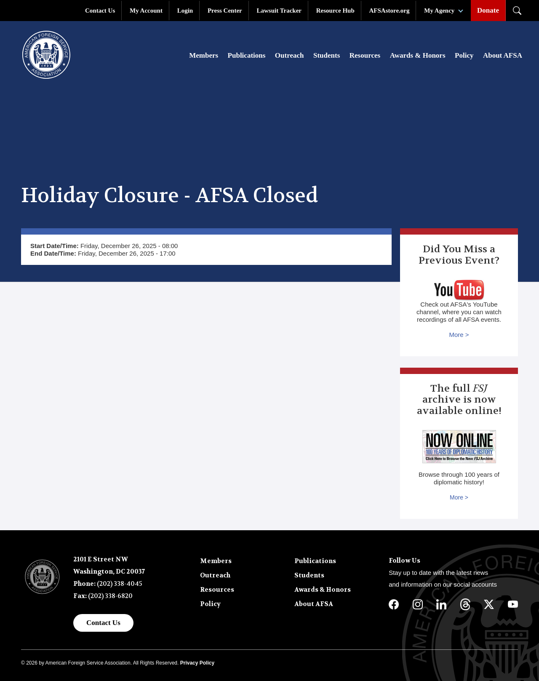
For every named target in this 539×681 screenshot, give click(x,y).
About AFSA (502, 55)
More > (459, 334)
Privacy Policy (197, 663)
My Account (146, 10)
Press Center (225, 10)
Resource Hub (335, 10)
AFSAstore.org (389, 10)
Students (326, 55)
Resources (365, 55)
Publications (247, 55)
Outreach (289, 55)
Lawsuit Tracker (279, 10)
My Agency (439, 10)
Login (185, 10)
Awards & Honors (418, 55)
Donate (488, 10)
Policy (464, 55)
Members (203, 55)
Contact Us (100, 10)
